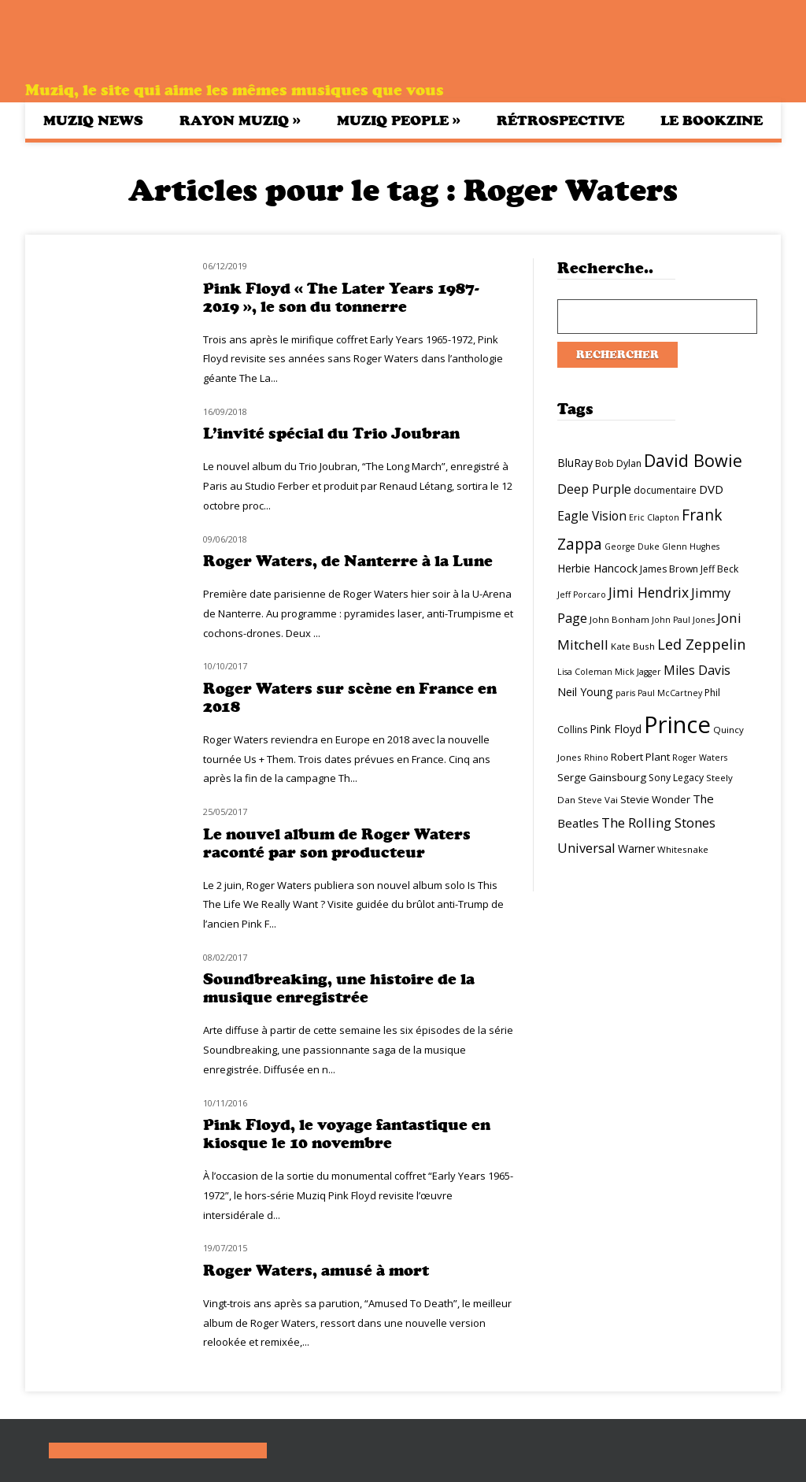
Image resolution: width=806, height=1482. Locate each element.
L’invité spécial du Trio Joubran (331, 433)
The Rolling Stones (658, 822)
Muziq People (398, 120)
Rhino (596, 757)
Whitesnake (682, 849)
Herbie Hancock (597, 568)
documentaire (665, 490)
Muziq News (93, 120)
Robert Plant (640, 757)
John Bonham (619, 619)
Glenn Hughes (690, 546)
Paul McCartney (670, 692)
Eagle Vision (592, 515)
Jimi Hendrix (648, 592)
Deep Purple (594, 489)
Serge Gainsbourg (601, 777)
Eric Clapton (654, 517)
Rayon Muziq (240, 120)
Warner (636, 848)
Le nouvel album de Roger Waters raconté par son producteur (337, 843)
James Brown (669, 569)
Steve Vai (598, 800)
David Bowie (693, 460)
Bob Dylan (618, 463)
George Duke (632, 546)
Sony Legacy (676, 777)
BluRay (575, 462)
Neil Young (585, 691)
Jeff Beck (719, 569)
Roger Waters (699, 757)
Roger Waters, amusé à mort (316, 1271)
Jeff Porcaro (581, 594)
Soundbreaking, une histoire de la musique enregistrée (339, 988)
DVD (711, 489)
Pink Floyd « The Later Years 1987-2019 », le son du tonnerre (341, 298)
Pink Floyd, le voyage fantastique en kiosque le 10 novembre (346, 1134)
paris (625, 692)
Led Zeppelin (701, 644)
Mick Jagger (638, 671)
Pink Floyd (615, 728)
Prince (677, 724)
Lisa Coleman (584, 671)
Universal (586, 848)
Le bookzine (711, 120)
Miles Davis (697, 670)
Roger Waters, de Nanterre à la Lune (348, 561)
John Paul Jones (683, 619)
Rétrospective (560, 120)
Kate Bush (633, 646)
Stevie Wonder (655, 799)
